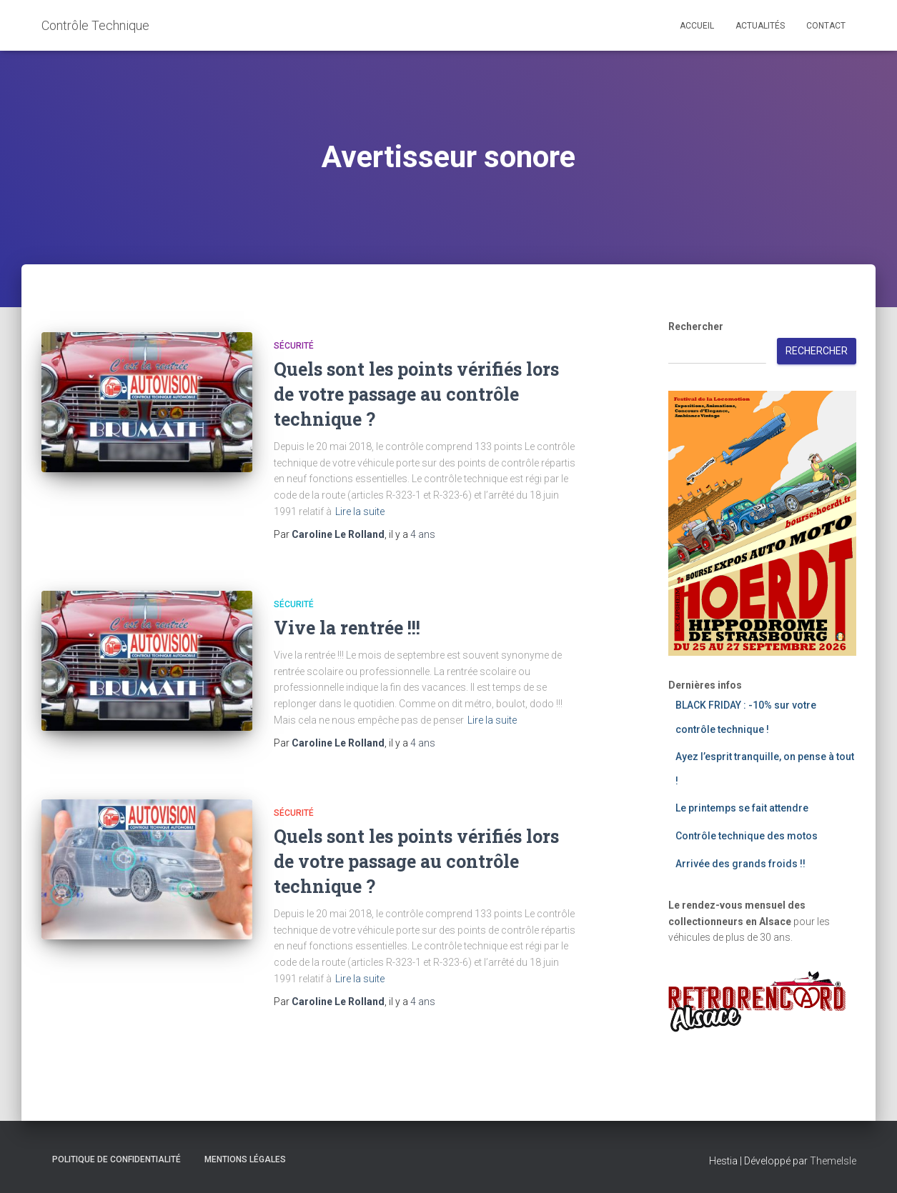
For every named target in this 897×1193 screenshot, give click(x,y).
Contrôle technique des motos (746, 836)
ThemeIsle (833, 1161)
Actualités (760, 26)
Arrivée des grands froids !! (740, 863)
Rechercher (695, 326)
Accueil (697, 26)
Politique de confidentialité (116, 1159)
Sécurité (294, 346)
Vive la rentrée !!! (347, 627)
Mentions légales (245, 1159)
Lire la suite (360, 511)
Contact (826, 26)
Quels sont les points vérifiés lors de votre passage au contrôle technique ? (416, 394)
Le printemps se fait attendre (741, 808)
